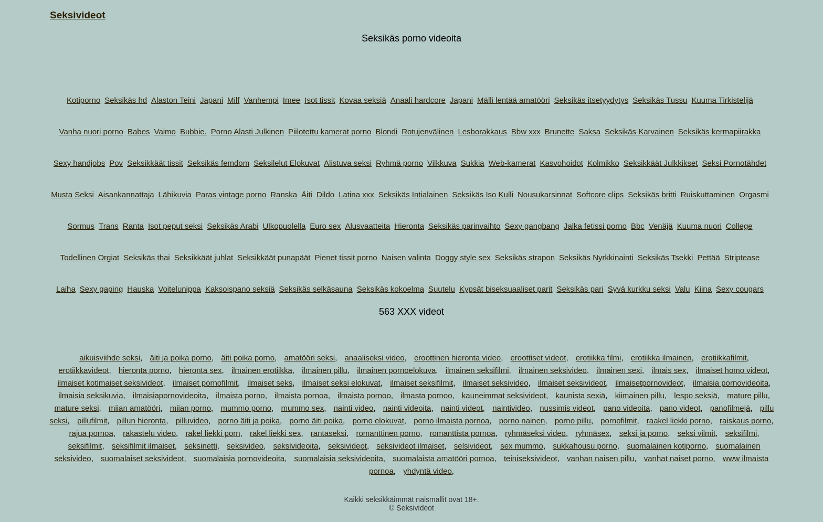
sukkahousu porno (585, 445)
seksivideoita (295, 445)
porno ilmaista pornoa (451, 420)
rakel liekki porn (212, 433)
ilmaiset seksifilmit (421, 382)
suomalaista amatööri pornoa (443, 458)
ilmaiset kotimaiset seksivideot (110, 382)
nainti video (353, 407)
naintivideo (511, 407)
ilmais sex (668, 370)
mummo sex (302, 407)
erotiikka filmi (598, 357)
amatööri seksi (309, 357)
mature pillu (747, 395)
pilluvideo (192, 420)
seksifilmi (741, 433)
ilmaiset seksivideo (495, 382)
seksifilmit (85, 445)
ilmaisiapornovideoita (169, 395)
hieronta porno (144, 370)
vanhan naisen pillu (600, 458)
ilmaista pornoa (301, 395)
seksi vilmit (697, 433)
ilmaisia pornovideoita (730, 382)
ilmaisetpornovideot (649, 382)
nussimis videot (567, 407)
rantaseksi (328, 433)
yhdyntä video (427, 470)
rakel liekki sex (275, 433)
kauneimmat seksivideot (504, 395)
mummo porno (245, 407)
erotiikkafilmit (724, 357)
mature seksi (77, 407)
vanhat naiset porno (678, 458)
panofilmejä (730, 407)
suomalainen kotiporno (666, 445)
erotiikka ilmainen (661, 357)
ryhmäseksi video (535, 433)
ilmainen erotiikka (261, 370)
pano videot (680, 407)
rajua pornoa (91, 433)
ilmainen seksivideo (553, 370)
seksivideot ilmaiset (410, 445)
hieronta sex (200, 370)
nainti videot (462, 407)
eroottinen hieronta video (457, 357)
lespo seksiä (696, 395)
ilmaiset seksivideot (572, 382)
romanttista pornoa (462, 433)
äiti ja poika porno (181, 357)
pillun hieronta (141, 420)
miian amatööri (134, 407)
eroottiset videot (538, 357)
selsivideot (472, 445)
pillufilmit (92, 420)
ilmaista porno (240, 395)
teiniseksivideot (530, 458)
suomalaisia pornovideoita (239, 458)
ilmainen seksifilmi (477, 370)
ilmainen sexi (619, 370)
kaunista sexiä (580, 395)
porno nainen (522, 420)
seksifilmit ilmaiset (143, 445)
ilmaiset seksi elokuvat (341, 382)
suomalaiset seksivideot (142, 458)
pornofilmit (618, 420)
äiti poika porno (248, 357)
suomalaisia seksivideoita (338, 458)
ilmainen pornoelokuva (396, 370)
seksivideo (245, 445)
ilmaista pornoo (364, 395)
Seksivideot (77, 14)
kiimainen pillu (639, 395)
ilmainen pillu (324, 370)
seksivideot (347, 445)
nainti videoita (407, 407)
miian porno (190, 407)
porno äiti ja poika (249, 420)
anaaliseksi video (374, 357)
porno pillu (573, 420)
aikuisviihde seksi (109, 357)
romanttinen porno (388, 433)
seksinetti (200, 445)
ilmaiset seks (269, 382)
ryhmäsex (592, 433)
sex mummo (521, 445)
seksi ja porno (643, 433)
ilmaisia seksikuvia (90, 395)
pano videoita (626, 407)
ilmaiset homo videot (732, 370)
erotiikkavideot (84, 370)
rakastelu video (149, 433)
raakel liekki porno (678, 420)
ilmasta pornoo (426, 395)
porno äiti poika (316, 420)
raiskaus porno (745, 420)
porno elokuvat (378, 420)
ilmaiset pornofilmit (205, 382)
